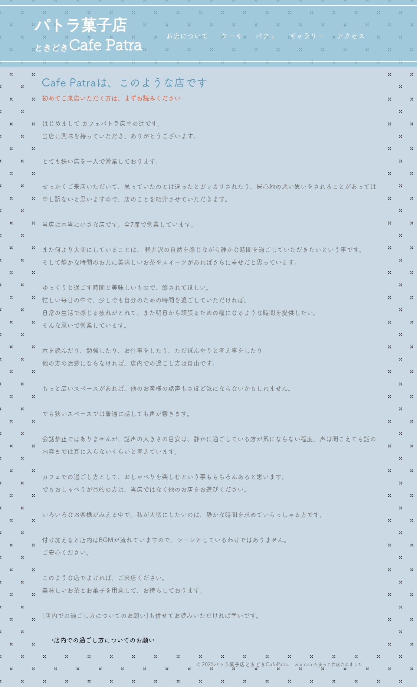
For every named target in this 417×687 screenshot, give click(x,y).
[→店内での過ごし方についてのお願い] (101, 640)
